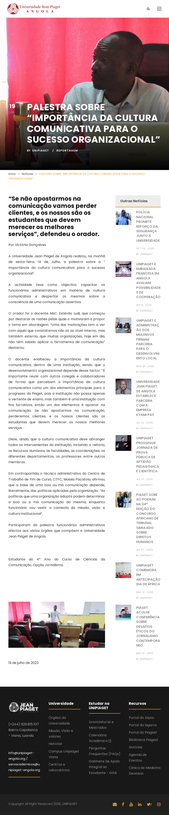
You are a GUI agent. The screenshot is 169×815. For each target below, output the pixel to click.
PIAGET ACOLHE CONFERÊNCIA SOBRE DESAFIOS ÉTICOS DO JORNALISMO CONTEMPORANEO (148, 626)
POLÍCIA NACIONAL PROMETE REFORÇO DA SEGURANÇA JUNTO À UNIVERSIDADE (148, 226)
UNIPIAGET (40, 151)
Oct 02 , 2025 (145, 248)
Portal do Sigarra (143, 725)
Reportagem (67, 151)
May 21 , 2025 (144, 592)
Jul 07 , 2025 (144, 479)
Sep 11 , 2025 (144, 305)
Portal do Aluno (141, 717)
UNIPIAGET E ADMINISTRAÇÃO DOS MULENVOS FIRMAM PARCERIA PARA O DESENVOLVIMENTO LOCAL (147, 339)
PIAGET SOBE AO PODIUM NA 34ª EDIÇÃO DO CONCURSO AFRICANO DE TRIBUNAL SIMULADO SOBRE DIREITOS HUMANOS (147, 518)
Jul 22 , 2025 (144, 422)
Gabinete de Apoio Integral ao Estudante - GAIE (104, 767)
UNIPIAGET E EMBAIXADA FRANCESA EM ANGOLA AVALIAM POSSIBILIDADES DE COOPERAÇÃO (148, 281)
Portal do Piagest (143, 732)
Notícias (135, 747)
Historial (55, 743)
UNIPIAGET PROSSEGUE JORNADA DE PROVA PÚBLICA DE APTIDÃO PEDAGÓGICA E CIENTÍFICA (147, 455)
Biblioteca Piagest (143, 739)
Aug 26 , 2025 (145, 366)
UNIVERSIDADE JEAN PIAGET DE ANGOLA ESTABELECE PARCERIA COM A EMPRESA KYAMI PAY (148, 398)
